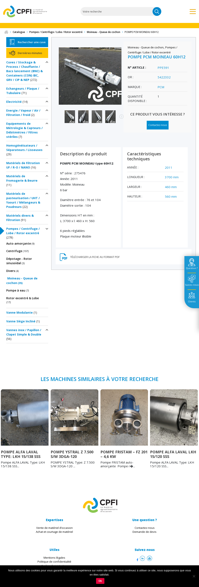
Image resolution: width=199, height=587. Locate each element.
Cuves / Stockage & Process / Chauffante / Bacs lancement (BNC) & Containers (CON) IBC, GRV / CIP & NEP (24, 71)
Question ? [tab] (192, 268)
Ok (100, 580)
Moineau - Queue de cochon (103, 32)
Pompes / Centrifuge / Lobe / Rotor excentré (56, 32)
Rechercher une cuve (32, 42)
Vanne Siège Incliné (20, 321)
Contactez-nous (157, 125)
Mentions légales (54, 557)
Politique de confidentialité (54, 561)
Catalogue (19, 32)
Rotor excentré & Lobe (22, 298)
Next (119, 119)
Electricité (14, 102)
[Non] (194, 576)
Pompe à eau (15, 290)
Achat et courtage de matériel (54, 532)
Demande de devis (144, 532)
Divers (10, 271)
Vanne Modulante (19, 312)
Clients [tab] (191, 301)
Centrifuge (14, 251)
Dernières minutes (30, 53)
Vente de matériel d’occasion (54, 528)
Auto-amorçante (18, 243)
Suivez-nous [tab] (192, 284)
